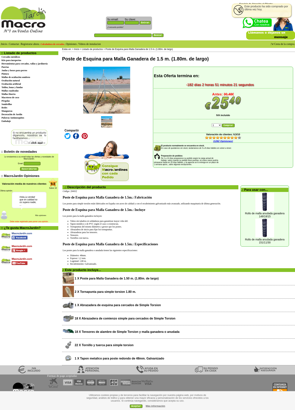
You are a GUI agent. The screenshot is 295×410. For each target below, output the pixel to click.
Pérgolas (6, 101)
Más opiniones (40, 215)
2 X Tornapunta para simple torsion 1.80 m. (105, 291)
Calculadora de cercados (52, 44)
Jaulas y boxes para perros (14, 70)
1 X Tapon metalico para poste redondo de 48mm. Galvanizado (119, 358)
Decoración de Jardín (12, 114)
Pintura (5, 73)
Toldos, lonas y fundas (12, 87)
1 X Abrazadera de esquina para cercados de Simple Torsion (118, 305)
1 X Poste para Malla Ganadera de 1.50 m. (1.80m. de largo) (117, 278)
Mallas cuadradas (10, 90)
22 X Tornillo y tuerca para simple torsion (104, 345)
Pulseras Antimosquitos (13, 117)
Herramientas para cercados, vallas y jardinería (25, 63)
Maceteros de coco (10, 97)
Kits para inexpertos (11, 60)
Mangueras (7, 111)
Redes (4, 107)
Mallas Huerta (8, 94)
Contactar (14, 44)
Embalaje (6, 121)
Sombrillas (7, 104)
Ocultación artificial (11, 84)
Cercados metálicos (11, 57)
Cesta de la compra (284, 44)
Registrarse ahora (30, 44)
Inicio (4, 44)
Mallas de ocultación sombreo (16, 77)
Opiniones (71, 44)
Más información (155, 406)
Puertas (5, 67)
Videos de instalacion (89, 44)
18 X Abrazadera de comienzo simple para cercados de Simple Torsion (125, 318)
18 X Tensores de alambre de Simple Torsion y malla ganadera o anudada (127, 331)
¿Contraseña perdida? (115, 27)
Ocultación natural (11, 80)
